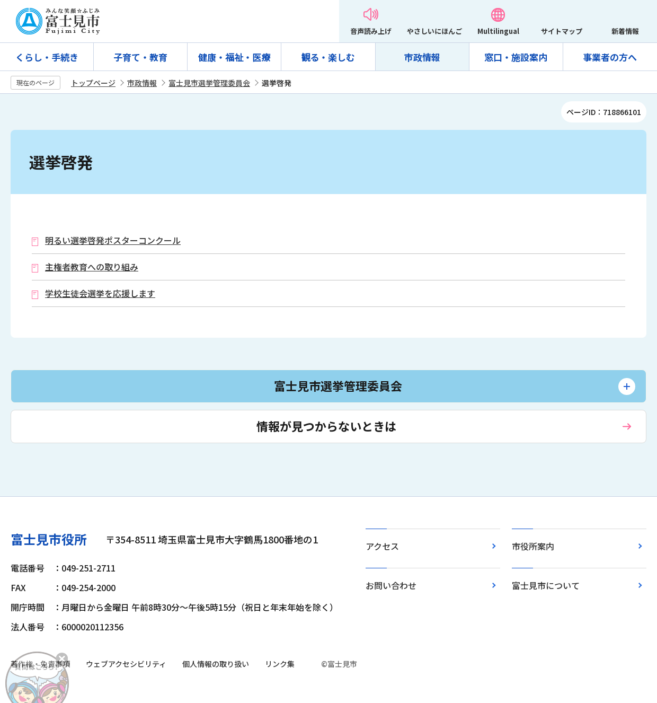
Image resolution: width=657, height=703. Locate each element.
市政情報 (422, 57)
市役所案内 (533, 546)
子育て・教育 (140, 57)
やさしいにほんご (434, 31)
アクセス (382, 546)
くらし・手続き (46, 57)
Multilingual (498, 31)
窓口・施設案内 (515, 57)
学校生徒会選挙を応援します (100, 293)
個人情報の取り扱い (215, 663)
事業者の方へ (610, 57)
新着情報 (625, 31)
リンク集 (280, 663)
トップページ (93, 82)
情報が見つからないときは (326, 425)
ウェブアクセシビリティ (126, 663)
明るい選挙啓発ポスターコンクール (113, 240)
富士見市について (546, 585)
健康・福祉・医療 (234, 57)
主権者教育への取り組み (91, 267)
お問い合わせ (391, 585)
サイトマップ (561, 31)
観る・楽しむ (328, 57)
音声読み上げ (371, 31)
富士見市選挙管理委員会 (209, 82)
